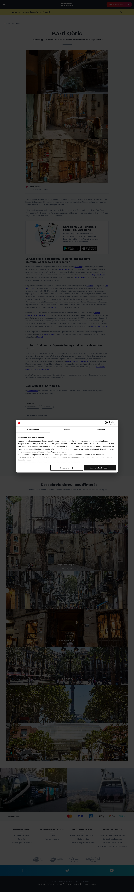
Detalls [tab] (67, 429)
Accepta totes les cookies (100, 468)
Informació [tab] (101, 429)
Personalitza (66, 468)
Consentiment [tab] (33, 429)
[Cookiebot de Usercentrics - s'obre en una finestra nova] (106, 423)
